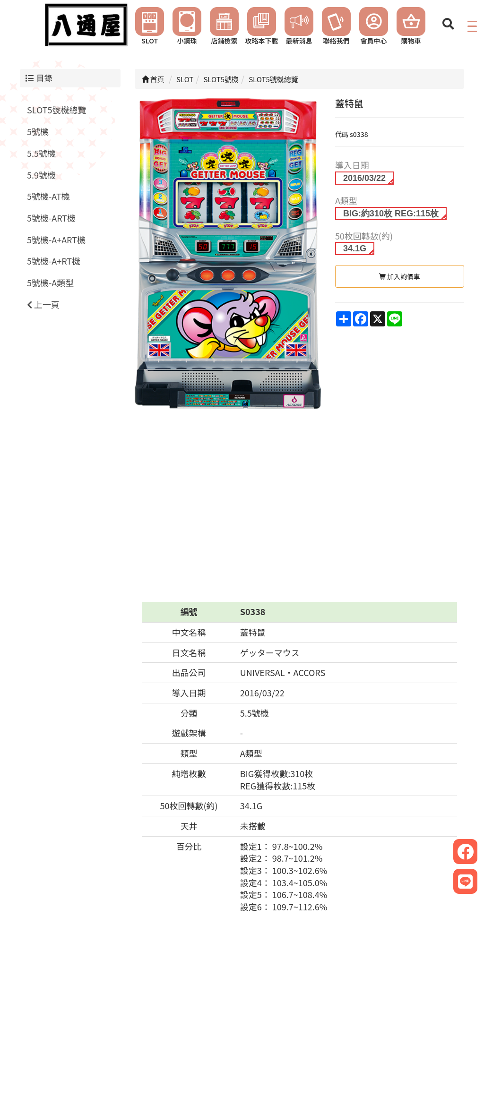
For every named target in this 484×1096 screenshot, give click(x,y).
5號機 (38, 131)
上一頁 (43, 304)
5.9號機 (41, 175)
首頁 (153, 79)
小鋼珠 (187, 26)
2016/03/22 (364, 178)
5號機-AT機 (48, 196)
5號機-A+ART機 (56, 239)
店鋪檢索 (224, 26)
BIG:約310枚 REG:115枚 (391, 213)
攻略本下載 (261, 26)
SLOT (149, 26)
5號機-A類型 (50, 282)
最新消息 (299, 26)
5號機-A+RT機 (53, 261)
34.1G (354, 248)
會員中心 (373, 26)
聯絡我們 (336, 26)
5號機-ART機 (51, 218)
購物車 (411, 26)
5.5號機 (41, 153)
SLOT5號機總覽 (56, 109)
